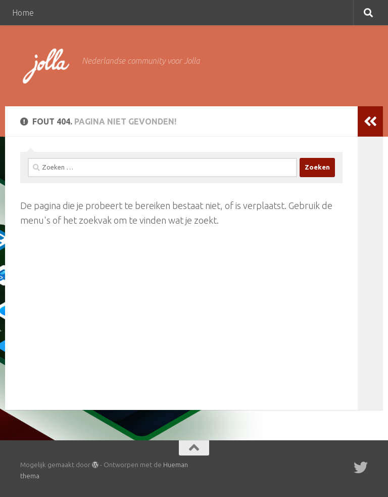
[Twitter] (361, 468)
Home (23, 12)
